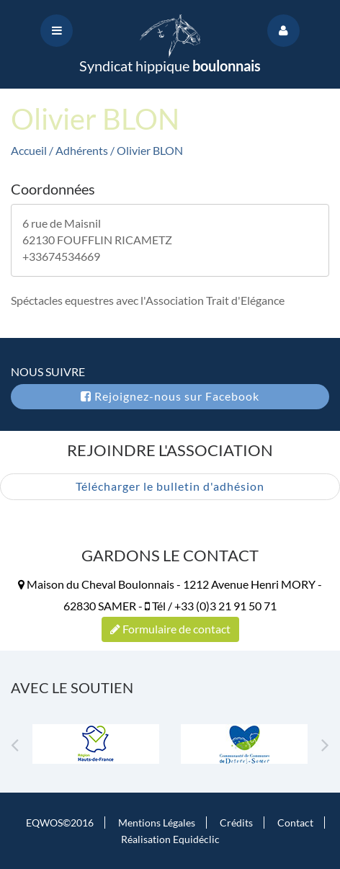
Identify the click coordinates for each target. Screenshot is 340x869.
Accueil (29, 150)
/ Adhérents (79, 150)
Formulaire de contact (170, 629)
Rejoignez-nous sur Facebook (170, 396)
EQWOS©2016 (60, 822)
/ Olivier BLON (146, 150)
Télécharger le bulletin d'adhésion (170, 486)
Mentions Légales (156, 822)
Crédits (236, 822)
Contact (295, 822)
